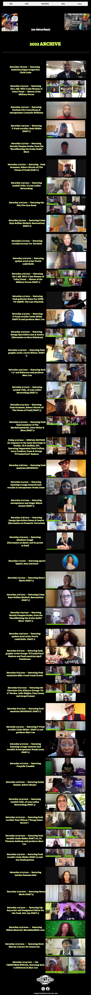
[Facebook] (48, 989)
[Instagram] (43, 989)
